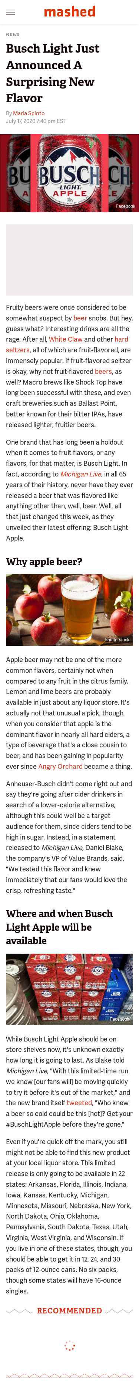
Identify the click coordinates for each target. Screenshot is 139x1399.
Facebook (125, 206)
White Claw (66, 339)
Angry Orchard (60, 766)
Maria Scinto (29, 113)
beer (80, 318)
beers (103, 371)
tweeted (79, 1103)
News (13, 35)
